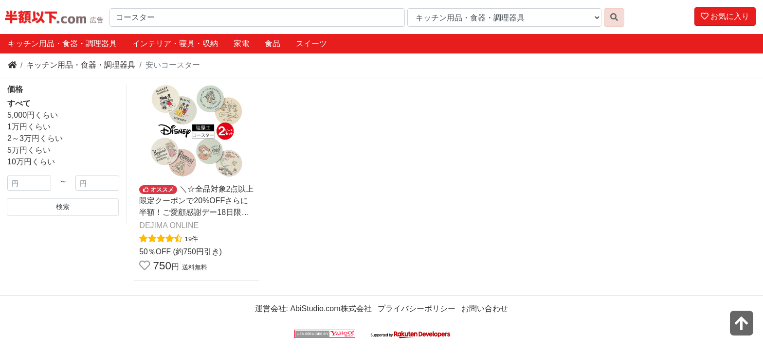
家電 (241, 43)
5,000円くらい (32, 115)
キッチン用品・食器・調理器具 (62, 43)
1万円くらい (29, 127)
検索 (63, 207)
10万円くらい (31, 162)
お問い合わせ (484, 308)
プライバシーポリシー (416, 308)
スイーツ (311, 43)
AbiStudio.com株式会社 (330, 308)
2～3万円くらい (35, 138)
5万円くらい (29, 150)
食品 (272, 43)
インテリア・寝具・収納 (175, 43)
